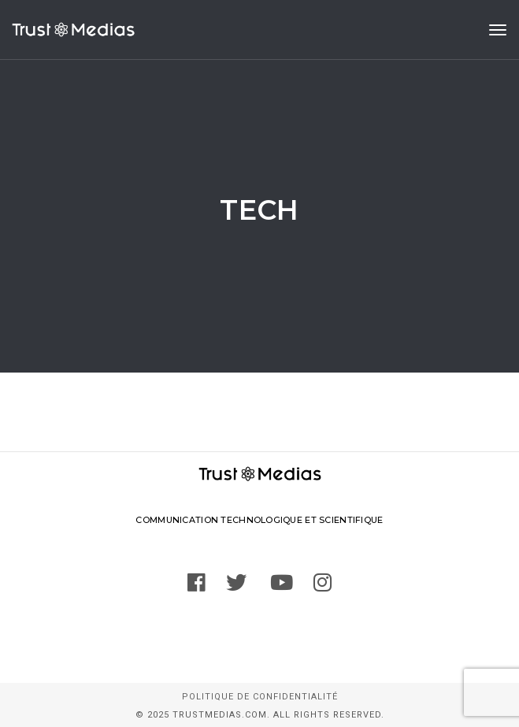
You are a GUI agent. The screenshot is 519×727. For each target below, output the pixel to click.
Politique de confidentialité (260, 697)
